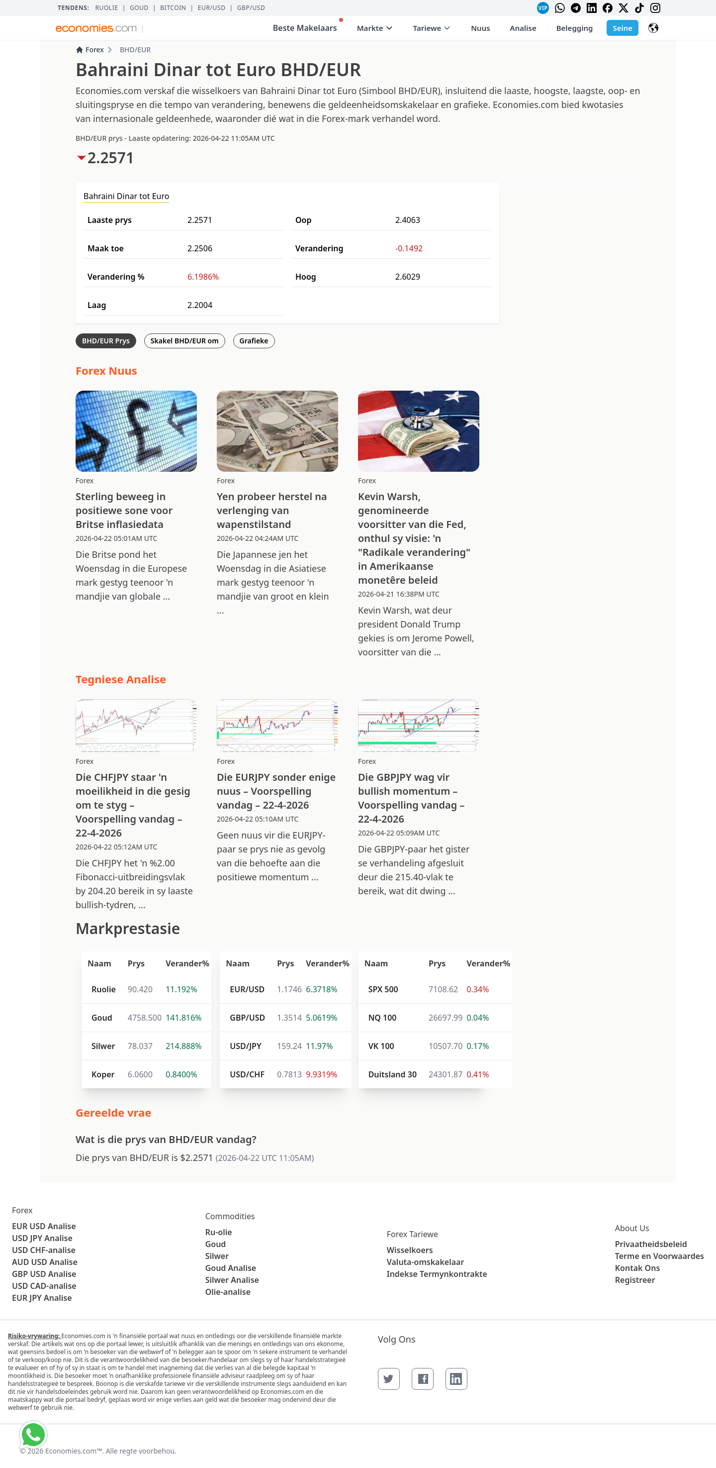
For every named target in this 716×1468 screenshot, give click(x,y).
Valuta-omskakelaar (425, 1262)
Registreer (635, 1279)
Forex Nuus (106, 370)
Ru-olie (218, 1232)
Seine (622, 28)
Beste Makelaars (308, 25)
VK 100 (381, 1046)
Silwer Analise (232, 1279)
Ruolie (106, 8)
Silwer (103, 1046)
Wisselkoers (410, 1250)
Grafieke (254, 340)
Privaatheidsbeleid (651, 1244)
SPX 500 (383, 989)
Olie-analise (228, 1291)
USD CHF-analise (44, 1250)
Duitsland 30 (392, 1074)
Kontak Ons (637, 1267)
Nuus (480, 28)
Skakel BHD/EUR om (185, 340)
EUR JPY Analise (42, 1297)
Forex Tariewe (412, 1234)
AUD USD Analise (45, 1262)
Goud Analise (231, 1267)
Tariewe (432, 28)
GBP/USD (251, 8)
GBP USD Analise (44, 1273)
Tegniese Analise (121, 678)
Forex (90, 49)
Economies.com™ (73, 1451)
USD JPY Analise (42, 1238)
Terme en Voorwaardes (659, 1256)
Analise (523, 28)
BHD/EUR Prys (106, 340)
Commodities (230, 1216)
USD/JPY (245, 1046)
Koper (103, 1074)
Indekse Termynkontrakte (437, 1273)
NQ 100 (382, 1017)
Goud (139, 8)
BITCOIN (173, 8)
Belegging (574, 28)
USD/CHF (247, 1074)
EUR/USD (212, 8)
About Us (632, 1228)
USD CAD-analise (44, 1285)
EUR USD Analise (44, 1226)
